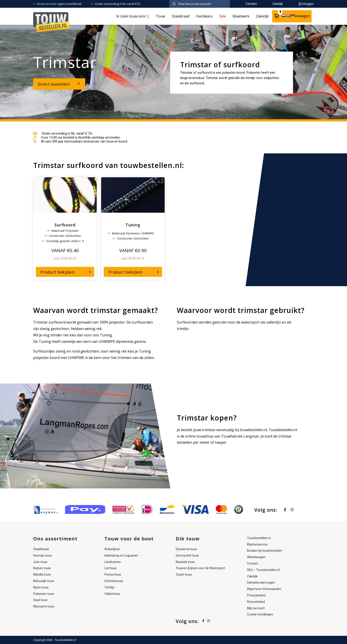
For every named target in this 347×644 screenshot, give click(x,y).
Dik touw (188, 538)
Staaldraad (180, 16)
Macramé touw (43, 606)
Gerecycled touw (187, 555)
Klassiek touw (185, 562)
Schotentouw (113, 581)
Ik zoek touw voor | (132, 16)
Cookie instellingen (260, 614)
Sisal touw (40, 600)
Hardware (204, 16)
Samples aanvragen (261, 582)
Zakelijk (262, 16)
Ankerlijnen (112, 549)
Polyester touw (43, 594)
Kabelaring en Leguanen (121, 555)
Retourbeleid (256, 602)
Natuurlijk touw (43, 581)
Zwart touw (184, 574)
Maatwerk (241, 16)
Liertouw (110, 568)
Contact (252, 563)
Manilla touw (42, 574)
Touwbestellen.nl (259, 538)
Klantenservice (257, 544)
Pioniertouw (112, 574)
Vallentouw (112, 594)
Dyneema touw (186, 549)
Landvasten (112, 562)
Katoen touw (42, 568)
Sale (222, 16)
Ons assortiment (55, 538)
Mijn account (256, 608)
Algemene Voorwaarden (264, 589)
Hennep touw (42, 555)
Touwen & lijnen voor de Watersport (200, 568)
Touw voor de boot (129, 538)
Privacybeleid (256, 595)
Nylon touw (41, 587)
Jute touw (40, 562)
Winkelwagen (256, 557)
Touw (160, 16)
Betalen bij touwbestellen (264, 550)
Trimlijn (109, 587)
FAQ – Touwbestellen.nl (263, 570)
